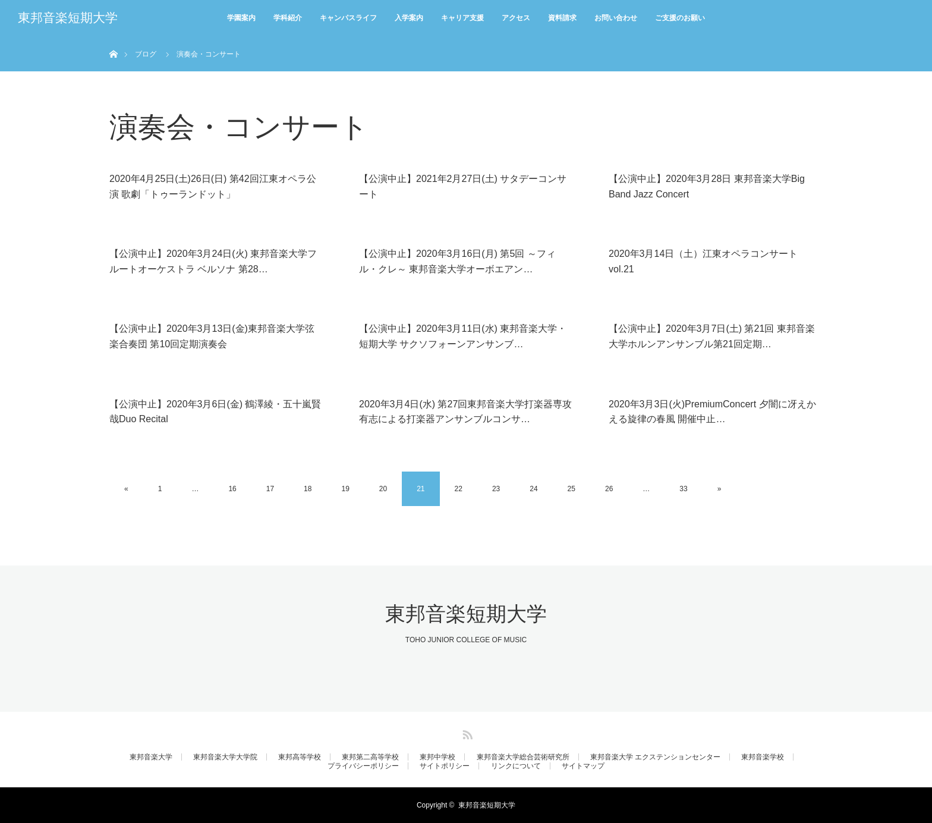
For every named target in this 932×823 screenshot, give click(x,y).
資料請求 (562, 18)
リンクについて (516, 765)
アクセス (516, 18)
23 (496, 489)
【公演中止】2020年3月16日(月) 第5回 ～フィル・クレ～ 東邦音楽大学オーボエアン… (457, 261)
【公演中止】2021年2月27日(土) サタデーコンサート (462, 186)
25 (571, 489)
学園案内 (241, 18)
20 (383, 489)
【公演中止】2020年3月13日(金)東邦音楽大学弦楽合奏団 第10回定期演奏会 (211, 336)
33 (683, 489)
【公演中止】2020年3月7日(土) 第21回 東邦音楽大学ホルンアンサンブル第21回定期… (712, 336)
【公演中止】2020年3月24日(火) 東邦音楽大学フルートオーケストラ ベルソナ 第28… (213, 261)
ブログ (145, 54)
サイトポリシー (445, 765)
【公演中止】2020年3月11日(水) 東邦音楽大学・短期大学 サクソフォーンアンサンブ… (462, 336)
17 (270, 489)
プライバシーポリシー (363, 765)
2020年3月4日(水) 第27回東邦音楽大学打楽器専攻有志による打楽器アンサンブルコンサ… (465, 412)
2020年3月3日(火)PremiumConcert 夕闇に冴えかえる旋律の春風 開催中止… (712, 412)
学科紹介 (287, 18)
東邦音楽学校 (762, 757)
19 (345, 489)
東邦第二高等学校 (370, 757)
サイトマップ (583, 765)
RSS (466, 733)
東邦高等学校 (299, 757)
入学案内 (409, 18)
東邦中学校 (437, 757)
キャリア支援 (462, 18)
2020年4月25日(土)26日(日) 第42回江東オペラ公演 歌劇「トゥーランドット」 (212, 186)
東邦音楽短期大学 (68, 18)
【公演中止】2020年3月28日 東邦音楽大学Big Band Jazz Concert (707, 186)
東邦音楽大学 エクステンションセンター (655, 757)
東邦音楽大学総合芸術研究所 (523, 757)
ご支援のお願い (680, 18)
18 (307, 489)
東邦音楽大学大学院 (225, 757)
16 (232, 489)
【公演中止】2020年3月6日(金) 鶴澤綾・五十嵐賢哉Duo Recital (215, 412)
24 (533, 489)
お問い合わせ (615, 18)
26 (609, 489)
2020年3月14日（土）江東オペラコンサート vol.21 (703, 261)
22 (458, 489)
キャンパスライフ (348, 18)
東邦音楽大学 (151, 757)
